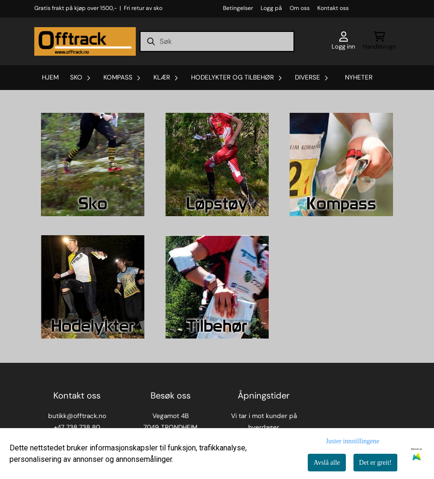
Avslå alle (326, 462)
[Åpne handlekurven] (379, 41)
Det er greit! (375, 462)
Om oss (300, 8)
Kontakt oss (333, 8)
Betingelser (238, 8)
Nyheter (359, 77)
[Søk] (217, 41)
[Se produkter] (92, 164)
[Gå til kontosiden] (343, 41)
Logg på (271, 8)
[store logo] (85, 41)
